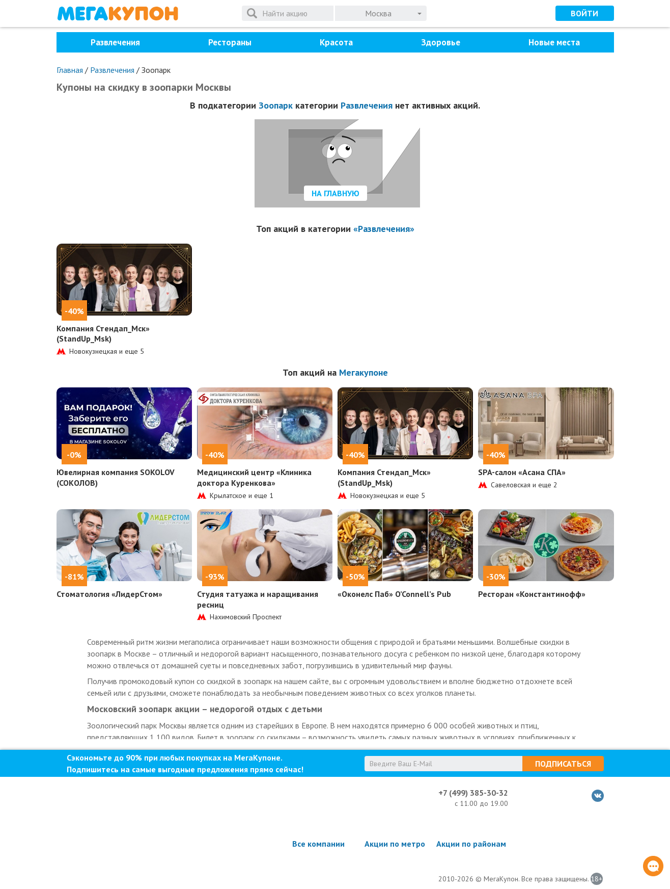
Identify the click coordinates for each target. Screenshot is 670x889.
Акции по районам (471, 844)
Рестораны (230, 42)
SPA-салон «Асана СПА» (522, 472)
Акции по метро (395, 844)
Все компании (318, 844)
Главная (70, 70)
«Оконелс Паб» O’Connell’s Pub (394, 594)
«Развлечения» (383, 228)
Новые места (554, 42)
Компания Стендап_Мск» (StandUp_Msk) (103, 333)
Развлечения (115, 42)
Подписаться (563, 764)
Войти (584, 13)
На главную (335, 193)
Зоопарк (276, 105)
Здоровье (440, 42)
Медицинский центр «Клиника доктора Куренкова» (254, 477)
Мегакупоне (363, 372)
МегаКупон (118, 13)
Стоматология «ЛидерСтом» (109, 594)
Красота (336, 42)
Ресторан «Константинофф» (531, 594)
